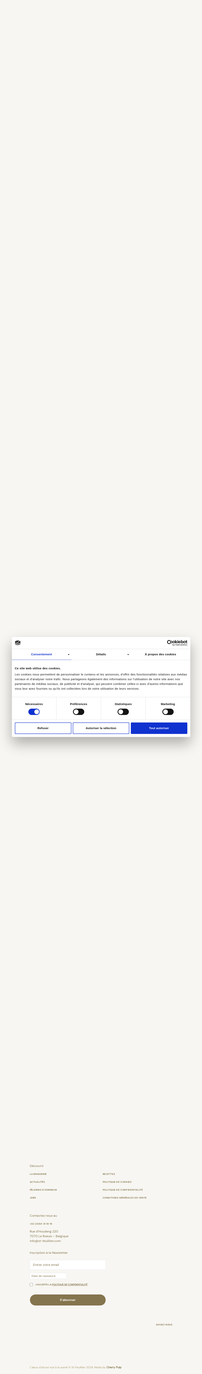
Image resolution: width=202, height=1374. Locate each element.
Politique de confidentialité (123, 1189)
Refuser (43, 728)
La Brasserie (38, 1174)
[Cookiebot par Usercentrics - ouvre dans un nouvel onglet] (170, 643)
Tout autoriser (159, 728)
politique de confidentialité (69, 1284)
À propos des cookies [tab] (160, 654)
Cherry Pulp (114, 1367)
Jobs (33, 1197)
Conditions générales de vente (125, 1197)
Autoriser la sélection (101, 728)
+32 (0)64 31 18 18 (41, 1223)
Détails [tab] (101, 654)
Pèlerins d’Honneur (43, 1189)
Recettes (109, 1174)
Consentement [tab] (41, 654)
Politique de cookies (117, 1182)
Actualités (37, 1182)
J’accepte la (61, 1284)
